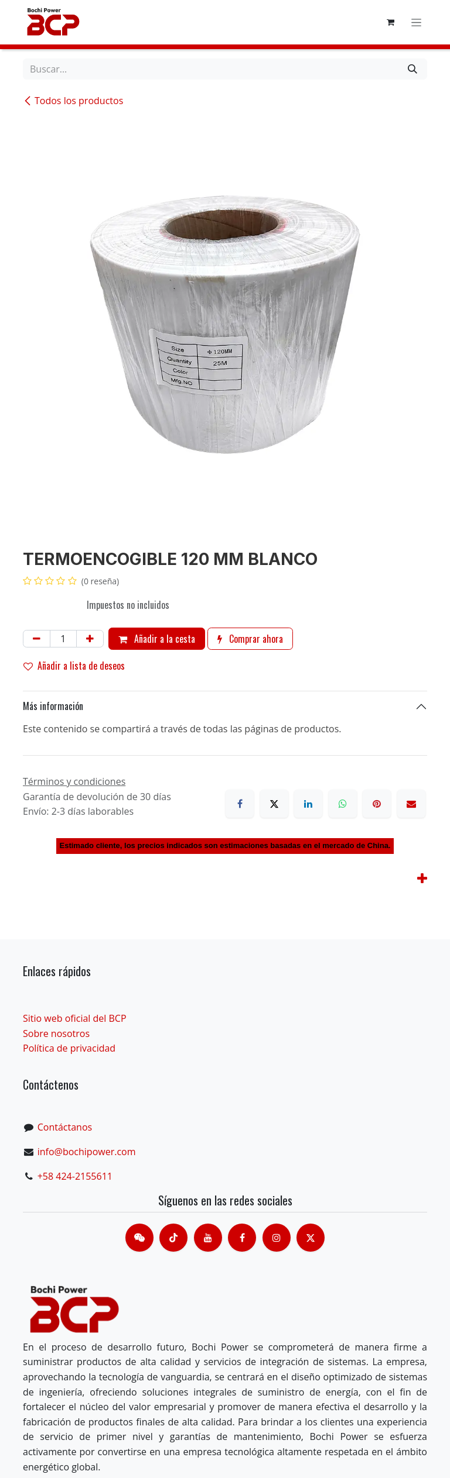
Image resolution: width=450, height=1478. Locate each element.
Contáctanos (65, 1127)
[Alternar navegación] (416, 22)
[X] (274, 804)
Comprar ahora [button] (250, 639)
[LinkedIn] (308, 804)
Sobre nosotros (56, 1033)
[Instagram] (276, 1238)
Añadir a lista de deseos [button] (74, 666)
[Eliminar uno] (36, 638)
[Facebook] (240, 804)
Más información (53, 706)
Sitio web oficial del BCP (75, 1018)
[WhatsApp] (343, 804)
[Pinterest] (377, 804)
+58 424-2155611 (75, 1176)
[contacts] (139, 1238)
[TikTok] (173, 1238)
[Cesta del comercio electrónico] (390, 22)
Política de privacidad (69, 1048)
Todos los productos (73, 100)
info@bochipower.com (87, 1151)
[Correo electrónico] (411, 804)
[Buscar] (412, 69)
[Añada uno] (90, 638)
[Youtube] (208, 1238)
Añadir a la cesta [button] (156, 639)
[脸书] (242, 1238)
